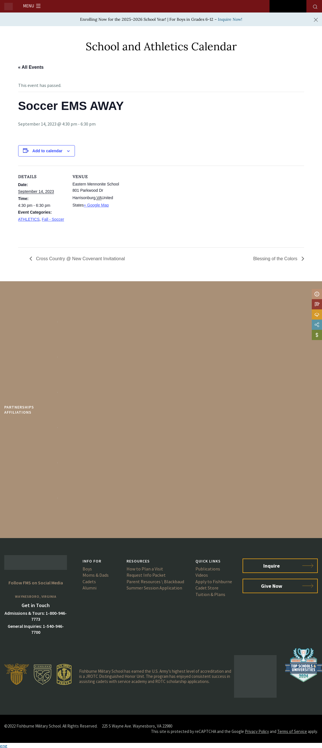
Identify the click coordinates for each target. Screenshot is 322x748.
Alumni (89, 588)
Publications (207, 569)
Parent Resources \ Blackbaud (155, 581)
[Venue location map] (157, 205)
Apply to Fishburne (213, 581)
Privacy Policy (257, 731)
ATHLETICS (29, 219)
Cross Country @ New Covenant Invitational (80, 258)
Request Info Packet (146, 575)
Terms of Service (292, 731)
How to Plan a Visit (145, 569)
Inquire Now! (230, 19)
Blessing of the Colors (275, 258)
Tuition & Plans (210, 594)
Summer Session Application (154, 588)
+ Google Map (96, 205)
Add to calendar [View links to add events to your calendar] (47, 151)
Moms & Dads (96, 575)
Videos (201, 575)
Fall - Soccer (53, 219)
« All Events (31, 67)
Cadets (89, 581)
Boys (87, 569)
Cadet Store (206, 588)
